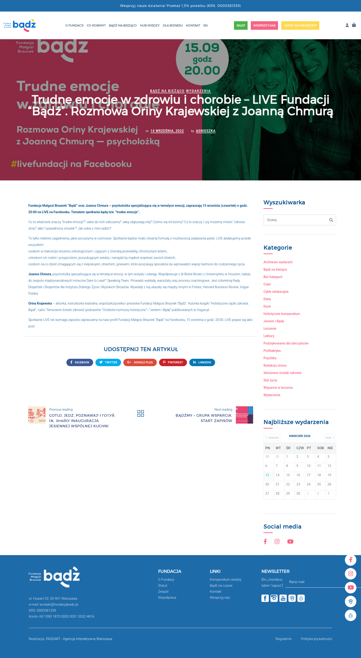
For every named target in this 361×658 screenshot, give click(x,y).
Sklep (241, 25)
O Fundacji (74, 25)
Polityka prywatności (316, 639)
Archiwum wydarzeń (278, 262)
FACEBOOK (79, 362)
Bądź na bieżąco (123, 25)
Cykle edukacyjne (276, 291)
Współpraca (167, 597)
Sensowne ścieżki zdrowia (282, 373)
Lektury (268, 336)
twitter (108, 362)
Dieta (267, 299)
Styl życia (270, 380)
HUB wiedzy (150, 25)
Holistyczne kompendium (281, 314)
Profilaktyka (272, 351)
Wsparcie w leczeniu (278, 387)
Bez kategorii (272, 277)
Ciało (267, 284)
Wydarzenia (198, 91)
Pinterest (173, 362)
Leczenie (269, 328)
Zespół (163, 591)
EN (205, 25)
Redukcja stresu (275, 365)
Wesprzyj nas (264, 25)
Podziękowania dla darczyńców (286, 343)
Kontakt (193, 25)
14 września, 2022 (167, 131)
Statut (162, 585)
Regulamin (283, 639)
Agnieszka (206, 131)
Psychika (269, 358)
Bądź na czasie (221, 585)
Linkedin (202, 362)
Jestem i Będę (273, 321)
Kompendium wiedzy (225, 579)
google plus (140, 362)
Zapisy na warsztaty (300, 25)
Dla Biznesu (173, 25)
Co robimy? (96, 25)
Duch (267, 306)
